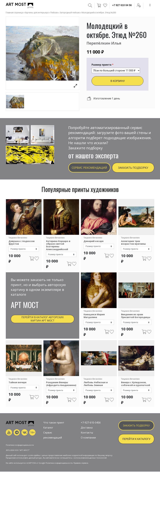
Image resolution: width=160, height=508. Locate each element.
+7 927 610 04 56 (122, 5)
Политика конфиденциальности (20, 463)
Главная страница (14, 12)
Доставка (86, 435)
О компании (88, 445)
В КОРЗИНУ (117, 81)
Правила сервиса (80, 481)
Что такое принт (53, 430)
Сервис (47, 440)
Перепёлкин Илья (104, 43)
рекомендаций (52, 445)
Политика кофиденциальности (59, 481)
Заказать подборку (133, 167)
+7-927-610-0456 (91, 430)
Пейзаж (54, 12)
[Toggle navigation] (150, 5)
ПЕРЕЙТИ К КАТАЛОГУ (136, 447)
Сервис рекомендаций (89, 167)
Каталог (48, 435)
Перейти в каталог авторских (42, 319)
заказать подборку (136, 433)
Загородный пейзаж (70, 12)
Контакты (87, 440)
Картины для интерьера (36, 12)
